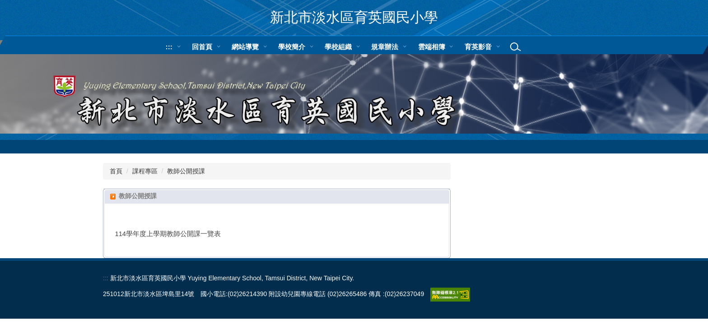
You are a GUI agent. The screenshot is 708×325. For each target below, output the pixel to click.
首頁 (116, 171)
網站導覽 (245, 47)
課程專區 (145, 171)
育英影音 (478, 47)
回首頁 (202, 47)
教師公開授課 (186, 171)
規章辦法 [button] (384, 47)
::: (169, 47)
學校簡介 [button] (291, 47)
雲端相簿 (431, 47)
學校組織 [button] (338, 47)
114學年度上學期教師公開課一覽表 (168, 233)
